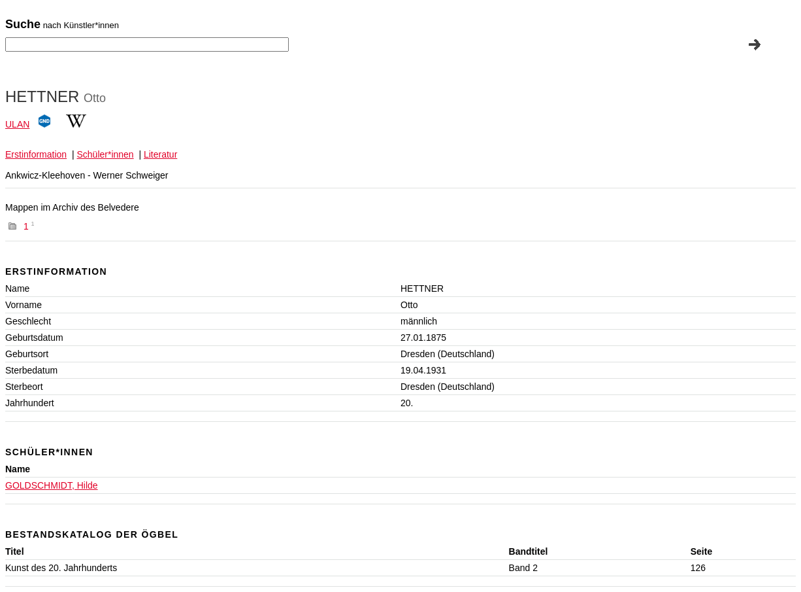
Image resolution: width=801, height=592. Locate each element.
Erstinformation (36, 154)
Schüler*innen (104, 154)
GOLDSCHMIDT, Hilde (51, 485)
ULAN (17, 124)
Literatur (160, 154)
